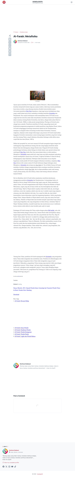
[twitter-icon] (6, 467)
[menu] (4, 2)
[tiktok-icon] (15, 467)
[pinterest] (9, 51)
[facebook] (9, 39)
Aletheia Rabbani (14, 450)
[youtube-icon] (12, 467)
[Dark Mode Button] (71, 2)
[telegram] (9, 48)
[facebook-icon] (3, 467)
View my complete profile (11, 462)
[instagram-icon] (9, 467)
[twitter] (9, 42)
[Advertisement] (37, 17)
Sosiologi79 (37, 2)
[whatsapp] (9, 45)
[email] (9, 54)
